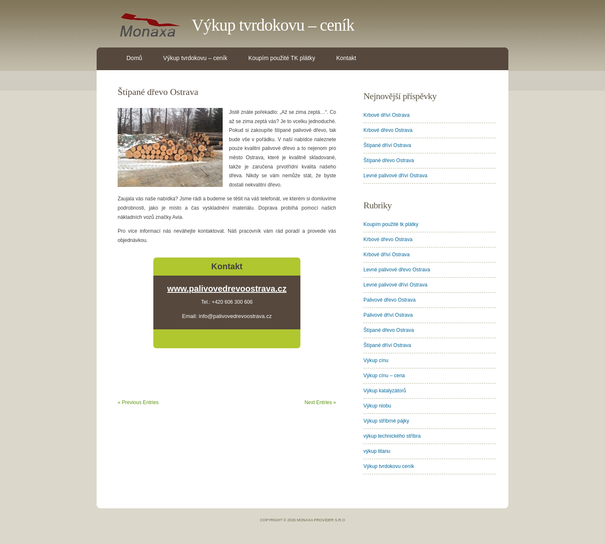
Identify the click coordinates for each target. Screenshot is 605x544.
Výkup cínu (375, 360)
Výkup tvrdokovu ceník (388, 466)
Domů (134, 58)
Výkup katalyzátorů (384, 391)
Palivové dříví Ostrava (388, 315)
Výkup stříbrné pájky (386, 421)
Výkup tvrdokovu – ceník (273, 25)
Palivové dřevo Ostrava (389, 300)
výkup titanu (376, 451)
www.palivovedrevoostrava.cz (227, 288)
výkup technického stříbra (392, 436)
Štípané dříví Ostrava (387, 145)
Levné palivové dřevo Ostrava (396, 270)
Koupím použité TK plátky (281, 58)
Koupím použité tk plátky (390, 224)
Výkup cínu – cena (384, 375)
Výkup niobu (377, 406)
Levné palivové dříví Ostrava (395, 176)
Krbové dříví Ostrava (386, 115)
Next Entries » (320, 402)
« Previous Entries (138, 402)
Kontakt (346, 58)
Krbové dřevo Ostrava (388, 130)
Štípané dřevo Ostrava (158, 92)
